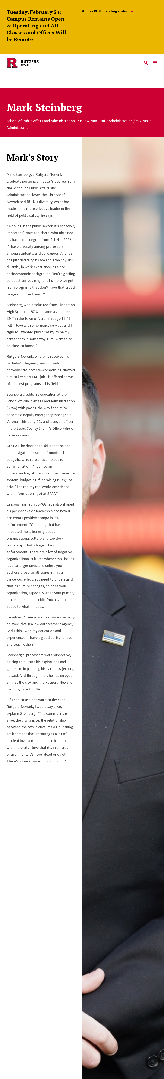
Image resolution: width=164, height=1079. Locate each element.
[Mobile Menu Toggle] (155, 63)
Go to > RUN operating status (107, 11)
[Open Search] (146, 63)
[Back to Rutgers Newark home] (74, 63)
